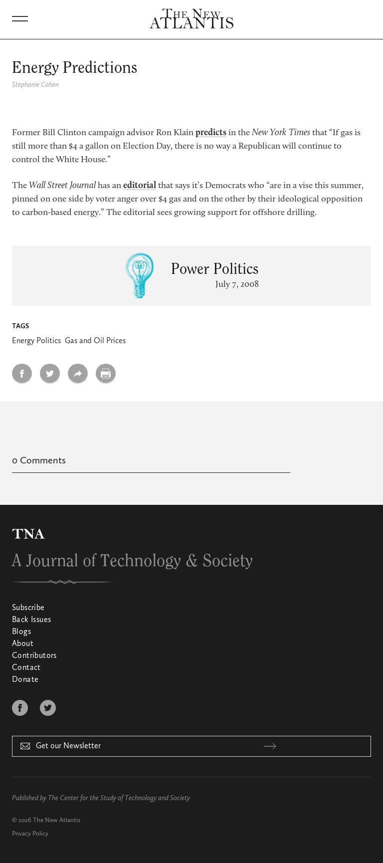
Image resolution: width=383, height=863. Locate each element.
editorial (139, 185)
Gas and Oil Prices (95, 341)
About (22, 644)
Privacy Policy (30, 834)
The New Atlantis (56, 820)
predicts (210, 132)
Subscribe (28, 608)
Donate (25, 680)
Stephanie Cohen (35, 84)
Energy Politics (36, 341)
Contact (26, 668)
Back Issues (31, 620)
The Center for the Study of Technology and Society (119, 798)
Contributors (34, 656)
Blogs (21, 632)
